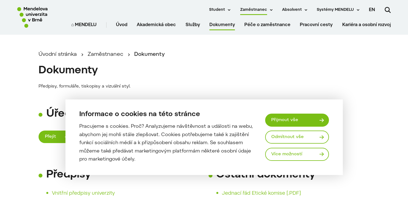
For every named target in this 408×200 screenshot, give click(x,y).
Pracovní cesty (316, 25)
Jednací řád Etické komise (253, 193)
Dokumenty (222, 25)
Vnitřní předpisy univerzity (83, 193)
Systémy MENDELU (335, 10)
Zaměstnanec (253, 10)
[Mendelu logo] (39, 17)
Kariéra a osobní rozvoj (366, 25)
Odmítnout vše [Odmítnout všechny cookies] (287, 137)
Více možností (286, 154)
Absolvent (292, 10)
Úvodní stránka (58, 54)
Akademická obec (156, 25)
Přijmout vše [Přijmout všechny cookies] (284, 120)
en (372, 10)
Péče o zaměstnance (267, 25)
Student (217, 10)
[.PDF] (294, 193)
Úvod (121, 25)
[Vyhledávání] (388, 10)
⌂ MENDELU (84, 25)
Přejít (50, 136)
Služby (193, 25)
